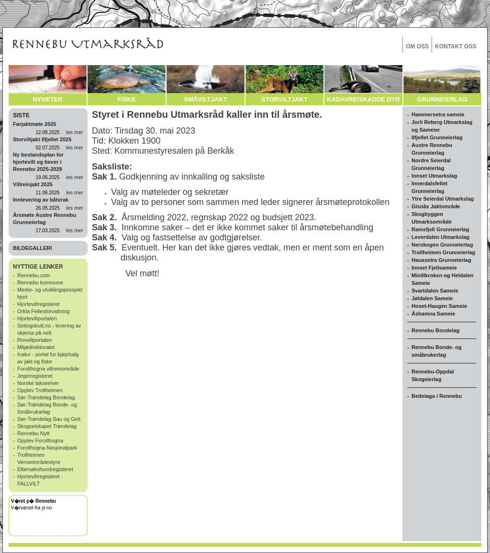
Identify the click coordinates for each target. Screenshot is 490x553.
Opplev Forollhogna (40, 440)
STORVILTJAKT (284, 99)
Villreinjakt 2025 (33, 184)
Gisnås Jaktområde (436, 206)
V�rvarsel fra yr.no (31, 507)
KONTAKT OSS (455, 46)
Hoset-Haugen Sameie (439, 306)
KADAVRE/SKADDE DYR (363, 99)
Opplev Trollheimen (40, 390)
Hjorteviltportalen (37, 318)
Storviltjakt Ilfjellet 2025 (42, 139)
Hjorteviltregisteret (38, 304)
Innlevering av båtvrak (40, 200)
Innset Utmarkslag (434, 176)
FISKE (126, 99)
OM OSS (417, 46)
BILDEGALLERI (32, 248)
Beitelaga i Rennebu (437, 396)
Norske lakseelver (38, 383)
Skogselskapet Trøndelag (47, 426)
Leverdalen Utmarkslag (440, 237)
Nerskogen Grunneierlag (442, 245)
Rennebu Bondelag (435, 330)
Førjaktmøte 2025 (34, 124)
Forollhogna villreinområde (48, 369)
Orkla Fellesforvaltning (43, 311)
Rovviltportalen (34, 340)
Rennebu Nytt (33, 433)
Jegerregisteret (34, 376)
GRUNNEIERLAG (442, 99)
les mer (74, 132)
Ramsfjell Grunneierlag (440, 229)
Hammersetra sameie (438, 114)
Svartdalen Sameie (435, 290)
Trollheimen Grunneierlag (443, 252)
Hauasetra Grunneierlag (441, 260)
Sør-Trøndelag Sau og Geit (48, 419)
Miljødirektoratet (36, 347)
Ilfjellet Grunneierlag (437, 137)
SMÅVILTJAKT (205, 99)
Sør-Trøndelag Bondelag (46, 397)
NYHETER (47, 99)
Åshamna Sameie (433, 313)
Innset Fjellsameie (434, 268)
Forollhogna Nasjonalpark (47, 448)
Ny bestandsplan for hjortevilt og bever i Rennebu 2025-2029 (38, 162)
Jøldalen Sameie (432, 298)
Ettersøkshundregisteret (45, 469)
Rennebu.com (33, 275)
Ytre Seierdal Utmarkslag (443, 199)
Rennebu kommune (40, 282)
